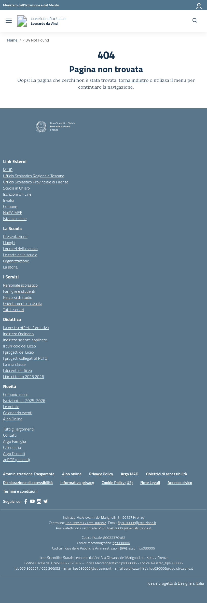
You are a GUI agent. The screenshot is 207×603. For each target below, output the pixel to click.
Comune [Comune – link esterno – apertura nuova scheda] (10, 206)
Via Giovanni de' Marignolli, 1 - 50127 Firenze (110, 517)
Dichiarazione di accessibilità (28, 482)
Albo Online (12, 419)
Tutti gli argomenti (18, 429)
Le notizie (11, 407)
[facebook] (25, 501)
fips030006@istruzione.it (137, 522)
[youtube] (32, 501)
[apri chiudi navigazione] (9, 21)
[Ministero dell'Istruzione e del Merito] (31, 5)
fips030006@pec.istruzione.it (129, 528)
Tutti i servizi (13, 309)
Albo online (71, 474)
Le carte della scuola (20, 255)
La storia (10, 267)
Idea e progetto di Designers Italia (175, 583)
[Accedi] (199, 5)
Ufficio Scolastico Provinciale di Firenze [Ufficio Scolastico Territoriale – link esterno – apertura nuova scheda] (35, 182)
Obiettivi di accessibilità (166, 474)
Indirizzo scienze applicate (25, 340)
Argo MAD (129, 474)
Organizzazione (16, 261)
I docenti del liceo (17, 370)
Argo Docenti (14, 453)
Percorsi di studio (17, 297)
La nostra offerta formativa (26, 328)
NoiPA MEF (12, 212)
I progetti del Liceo (18, 352)
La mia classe (14, 364)
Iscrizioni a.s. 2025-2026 (24, 400)
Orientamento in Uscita (22, 303)
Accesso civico (180, 482)
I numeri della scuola (20, 249)
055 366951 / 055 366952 (85, 522)
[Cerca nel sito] (195, 21)
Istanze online (15, 219)
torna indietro (133, 80)
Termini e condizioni (20, 491)
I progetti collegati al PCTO (25, 358)
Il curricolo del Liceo (19, 346)
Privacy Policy (101, 474)
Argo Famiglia (14, 441)
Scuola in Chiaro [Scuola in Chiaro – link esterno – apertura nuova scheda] (16, 188)
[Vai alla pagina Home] (12, 40)
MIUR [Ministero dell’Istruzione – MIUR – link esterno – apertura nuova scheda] (7, 170)
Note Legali (150, 482)
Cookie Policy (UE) (117, 482)
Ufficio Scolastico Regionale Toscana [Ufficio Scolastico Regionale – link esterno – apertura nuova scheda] (33, 176)
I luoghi (9, 242)
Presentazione (15, 236)
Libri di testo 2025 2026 (23, 376)
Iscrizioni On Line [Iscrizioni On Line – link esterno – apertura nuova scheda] (17, 194)
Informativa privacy (77, 482)
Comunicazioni (15, 394)
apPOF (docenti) (16, 460)
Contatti (10, 435)
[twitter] (45, 501)
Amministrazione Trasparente (28, 474)
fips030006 (121, 542)
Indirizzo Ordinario (18, 334)
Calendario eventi (17, 413)
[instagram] (39, 501)
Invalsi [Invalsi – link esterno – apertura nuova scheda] (8, 200)
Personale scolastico (20, 285)
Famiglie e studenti (19, 291)
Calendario (12, 447)
